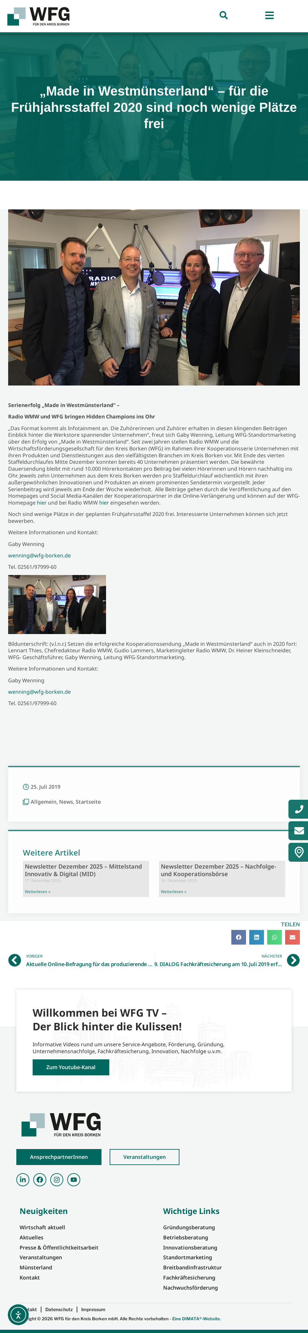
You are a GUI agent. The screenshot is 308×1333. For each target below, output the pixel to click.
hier (42, 502)
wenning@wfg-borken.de (39, 555)
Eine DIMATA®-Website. (196, 1318)
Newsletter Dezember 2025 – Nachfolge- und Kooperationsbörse (218, 973)
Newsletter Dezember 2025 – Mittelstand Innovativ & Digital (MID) (83, 973)
